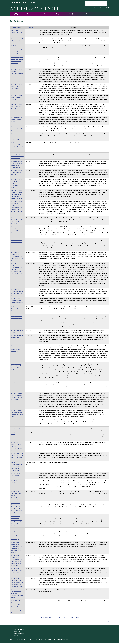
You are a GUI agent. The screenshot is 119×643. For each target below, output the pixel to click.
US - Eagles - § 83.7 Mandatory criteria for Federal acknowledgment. (17, 300)
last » (77, 617)
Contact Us (17, 631)
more (107, 621)
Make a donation (19, 633)
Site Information (19, 629)
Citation (31, 27)
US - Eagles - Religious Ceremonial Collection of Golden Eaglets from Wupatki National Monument (16, 386)
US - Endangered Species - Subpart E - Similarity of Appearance (17, 106)
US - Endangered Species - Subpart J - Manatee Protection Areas (17, 86)
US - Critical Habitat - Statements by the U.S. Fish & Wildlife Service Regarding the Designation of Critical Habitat (17, 495)
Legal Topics (16, 14)
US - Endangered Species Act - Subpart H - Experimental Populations (17, 71)
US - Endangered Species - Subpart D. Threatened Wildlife (17, 119)
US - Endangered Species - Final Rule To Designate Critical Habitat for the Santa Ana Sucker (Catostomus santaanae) (17, 194)
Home (11, 19)
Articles (46, 14)
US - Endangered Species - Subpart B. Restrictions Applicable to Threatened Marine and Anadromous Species (17, 147)
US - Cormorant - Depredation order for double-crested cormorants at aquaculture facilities (17, 593)
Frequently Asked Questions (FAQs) (66, 14)
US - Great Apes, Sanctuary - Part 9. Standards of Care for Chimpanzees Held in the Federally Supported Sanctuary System (17, 49)
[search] (93, 4)
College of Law (34, 639)
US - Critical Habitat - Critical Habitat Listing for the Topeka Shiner (16, 570)
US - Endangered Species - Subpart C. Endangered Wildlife (17, 128)
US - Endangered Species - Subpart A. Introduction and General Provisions (17, 156)
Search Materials (32, 14)
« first (42, 617)
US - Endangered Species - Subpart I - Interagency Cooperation (17, 97)
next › (72, 617)
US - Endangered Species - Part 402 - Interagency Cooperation (17, 172)
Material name (17, 27)
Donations (86, 14)
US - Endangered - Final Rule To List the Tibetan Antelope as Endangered (16, 242)
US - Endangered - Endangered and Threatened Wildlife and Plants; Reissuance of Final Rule (17, 256)
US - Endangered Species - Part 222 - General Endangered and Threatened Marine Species (17, 183)
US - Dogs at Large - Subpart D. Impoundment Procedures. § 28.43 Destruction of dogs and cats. (17, 446)
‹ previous (48, 617)
